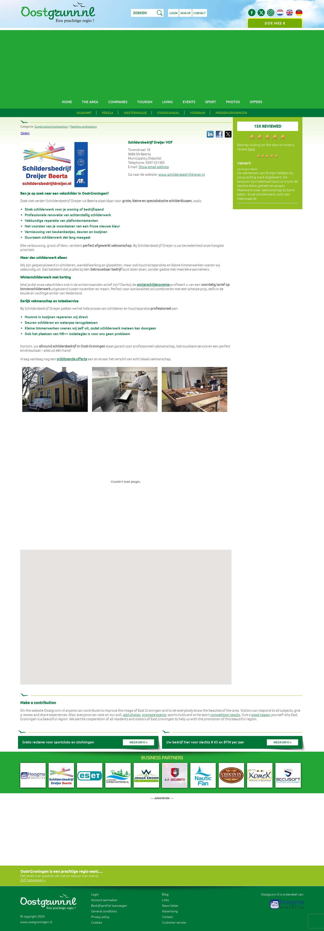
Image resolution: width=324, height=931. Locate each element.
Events (189, 102)
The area (90, 102)
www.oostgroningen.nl (36, 922)
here (251, 149)
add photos (131, 715)
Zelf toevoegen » (32, 880)
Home (67, 102)
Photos (233, 102)
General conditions (104, 911)
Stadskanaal (168, 113)
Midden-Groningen (231, 113)
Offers (256, 102)
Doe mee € (275, 23)
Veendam (197, 113)
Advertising (170, 911)
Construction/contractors (51, 127)
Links (165, 900)
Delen (25, 133)
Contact (200, 13)
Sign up (185, 13)
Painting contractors (83, 127)
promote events (154, 715)
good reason (260, 715)
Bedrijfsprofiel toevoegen (109, 906)
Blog (165, 894)
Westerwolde (135, 113)
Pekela (107, 113)
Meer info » (138, 742)
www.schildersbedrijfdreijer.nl (181, 175)
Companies (117, 102)
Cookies (96, 922)
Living (167, 102)
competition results (225, 715)
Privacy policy (100, 917)
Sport (210, 102)
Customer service (174, 922)
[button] (126, 613)
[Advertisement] (162, 61)
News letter (170, 906)
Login (173, 13)
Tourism (144, 102)
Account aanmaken (104, 900)
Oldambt (84, 113)
